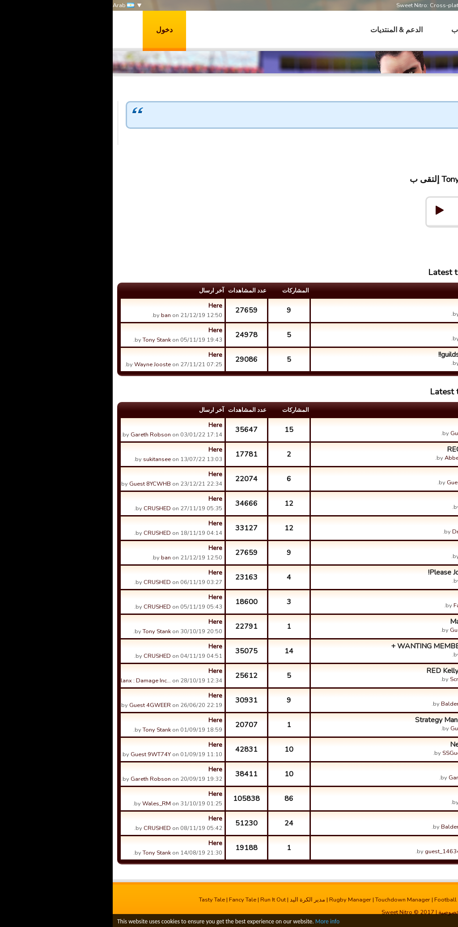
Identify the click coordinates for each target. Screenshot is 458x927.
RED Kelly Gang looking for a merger (371, 671)
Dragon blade (357, 532)
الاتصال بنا (363, 912)
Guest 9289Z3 (357, 433)
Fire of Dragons (404, 523)
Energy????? (408, 769)
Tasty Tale (99, 900)
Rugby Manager (237, 900)
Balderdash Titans (352, 704)
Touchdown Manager (290, 900)
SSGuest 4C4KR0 (353, 753)
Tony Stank (436, 149)
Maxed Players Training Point (382, 621)
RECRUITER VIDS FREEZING (381, 449)
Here (103, 305)
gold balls (412, 597)
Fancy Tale (130, 900)
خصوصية (336, 912)
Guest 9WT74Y (38, 754)
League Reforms (402, 695)
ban (53, 315)
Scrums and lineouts (396, 474)
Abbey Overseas (354, 458)
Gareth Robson (38, 435)
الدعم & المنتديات (284, 30)
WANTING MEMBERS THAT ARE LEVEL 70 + (353, 646)
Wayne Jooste (39, 364)
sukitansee (44, 459)
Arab (10, 5)
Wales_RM (362, 802)
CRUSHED (362, 507)
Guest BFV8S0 (356, 630)
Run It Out (160, 900)
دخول (51, 30)
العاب (347, 30)
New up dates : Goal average (382, 744)
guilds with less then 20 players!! (377, 354)
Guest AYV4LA (357, 728)
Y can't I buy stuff (401, 843)
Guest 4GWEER (37, 705)
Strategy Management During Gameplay (365, 720)
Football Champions (348, 900)
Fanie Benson (358, 605)
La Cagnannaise (403, 794)
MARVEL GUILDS (399, 498)
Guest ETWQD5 (355, 482)
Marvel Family (406, 818)
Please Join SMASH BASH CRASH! (371, 572)
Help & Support (415, 235)
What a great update (395, 425)
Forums (374, 235)
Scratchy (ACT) (356, 679)
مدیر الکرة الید (194, 900)
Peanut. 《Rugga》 (398, 330)
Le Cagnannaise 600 (396, 305)
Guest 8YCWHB (37, 484)
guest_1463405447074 (344, 851)
